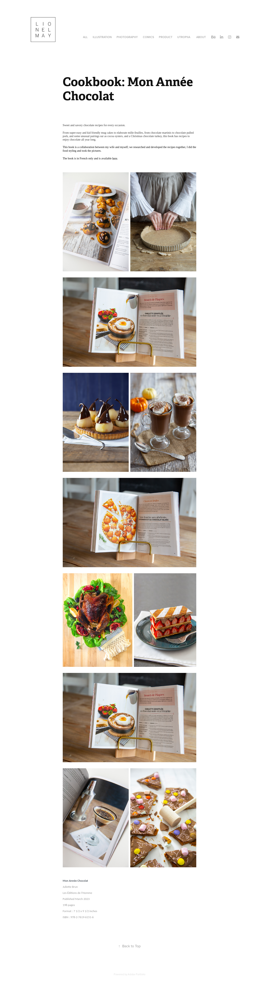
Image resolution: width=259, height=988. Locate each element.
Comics (148, 37)
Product (165, 37)
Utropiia (183, 37)
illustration (102, 37)
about (201, 37)
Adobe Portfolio (136, 974)
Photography (127, 37)
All (85, 37)
